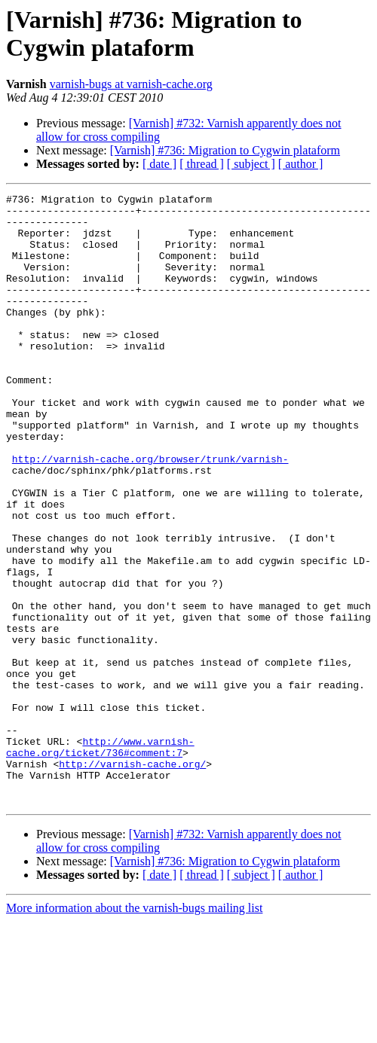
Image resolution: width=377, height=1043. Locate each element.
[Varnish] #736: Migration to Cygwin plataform (225, 150)
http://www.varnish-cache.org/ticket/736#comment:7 (100, 858)
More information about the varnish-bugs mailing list (134, 1029)
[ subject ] (251, 163)
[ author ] (300, 163)
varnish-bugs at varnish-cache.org (131, 84)
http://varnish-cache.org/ (132, 879)
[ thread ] (201, 163)
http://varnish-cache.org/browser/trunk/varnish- (150, 513)
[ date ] (159, 163)
